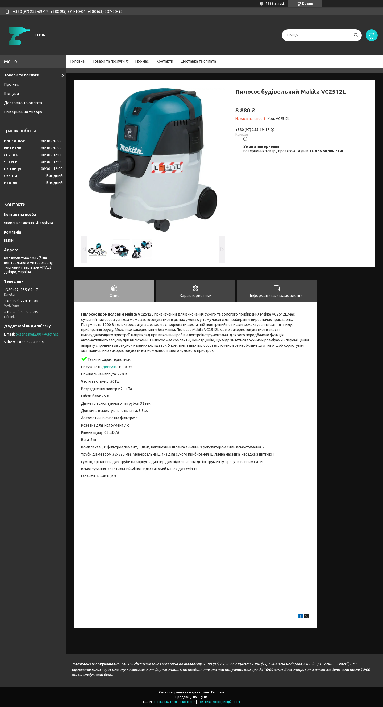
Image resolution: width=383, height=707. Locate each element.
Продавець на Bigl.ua (191, 697)
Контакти (165, 61)
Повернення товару (23, 112)
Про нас (142, 61)
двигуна (109, 367)
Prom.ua (217, 692)
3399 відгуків (275, 3)
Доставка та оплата (198, 61)
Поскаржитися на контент (174, 702)
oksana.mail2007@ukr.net (37, 334)
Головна (77, 61)
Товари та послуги (109, 61)
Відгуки (11, 93)
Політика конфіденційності (219, 702)
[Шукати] (356, 35)
